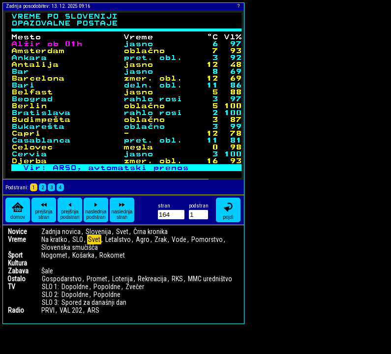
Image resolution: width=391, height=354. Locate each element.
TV (11, 287)
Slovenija (98, 232)
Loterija (122, 279)
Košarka (83, 255)
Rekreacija (152, 279)
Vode (179, 239)
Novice (17, 232)
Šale (47, 271)
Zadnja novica (61, 232)
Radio (16, 310)
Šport (15, 255)
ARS (93, 310)
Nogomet (54, 255)
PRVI (48, 310)
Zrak (160, 239)
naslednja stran (122, 210)
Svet (122, 232)
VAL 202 (71, 310)
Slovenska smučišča (69, 247)
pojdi (228, 210)
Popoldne (106, 287)
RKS (177, 279)
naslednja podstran (96, 210)
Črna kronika (150, 232)
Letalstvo (118, 239)
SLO (77, 239)
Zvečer (134, 287)
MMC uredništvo (210, 279)
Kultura (17, 263)
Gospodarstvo (62, 279)
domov (17, 210)
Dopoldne (75, 287)
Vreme (17, 239)
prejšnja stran (43, 210)
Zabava (18, 271)
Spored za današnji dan (93, 302)
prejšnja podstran (70, 210)
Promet (97, 279)
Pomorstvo (207, 239)
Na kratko (54, 239)
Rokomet (112, 255)
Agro (143, 239)
